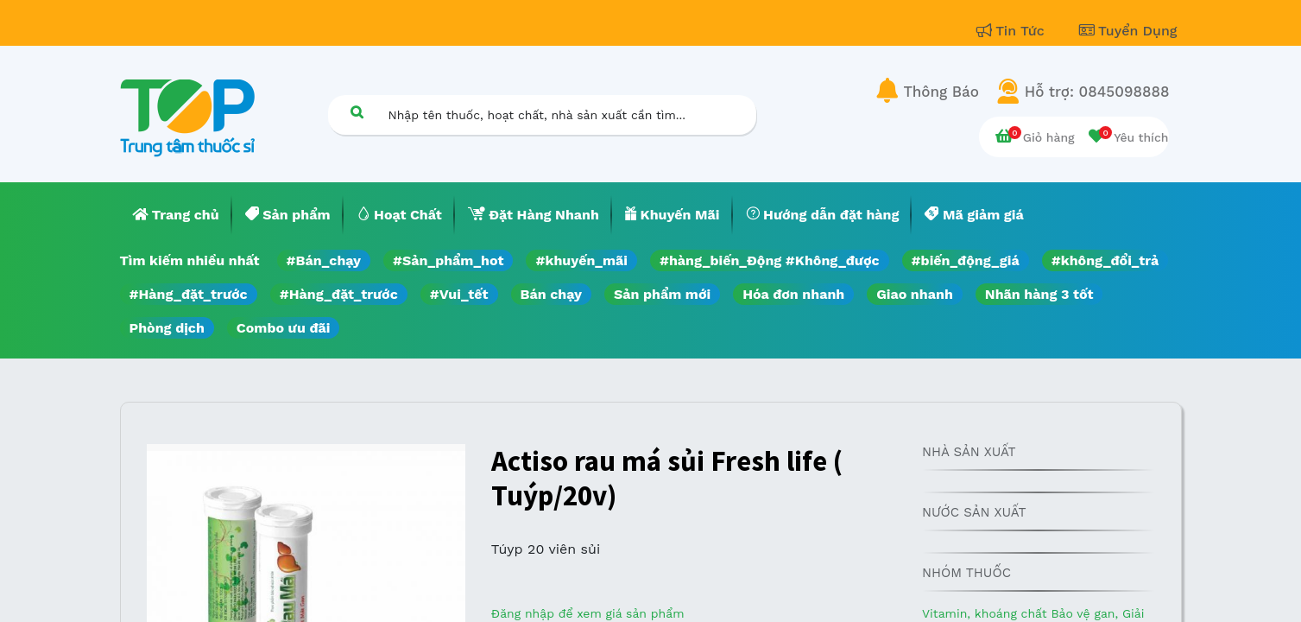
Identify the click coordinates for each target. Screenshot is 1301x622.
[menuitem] (176, 215)
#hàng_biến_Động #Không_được (770, 260)
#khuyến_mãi (581, 260)
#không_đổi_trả (1105, 260)
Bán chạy (551, 294)
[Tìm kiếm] (357, 112)
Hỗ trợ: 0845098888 (1097, 91)
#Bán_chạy (324, 260)
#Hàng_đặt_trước (188, 294)
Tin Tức (1012, 30)
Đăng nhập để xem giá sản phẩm (588, 613)
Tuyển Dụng (1128, 30)
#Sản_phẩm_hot (448, 260)
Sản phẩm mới (662, 294)
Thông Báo (941, 91)
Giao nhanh (914, 294)
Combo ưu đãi (284, 328)
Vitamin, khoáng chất (986, 613)
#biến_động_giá (966, 260)
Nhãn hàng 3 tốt (1039, 294)
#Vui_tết (459, 294)
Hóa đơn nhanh (793, 294)
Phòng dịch (167, 328)
